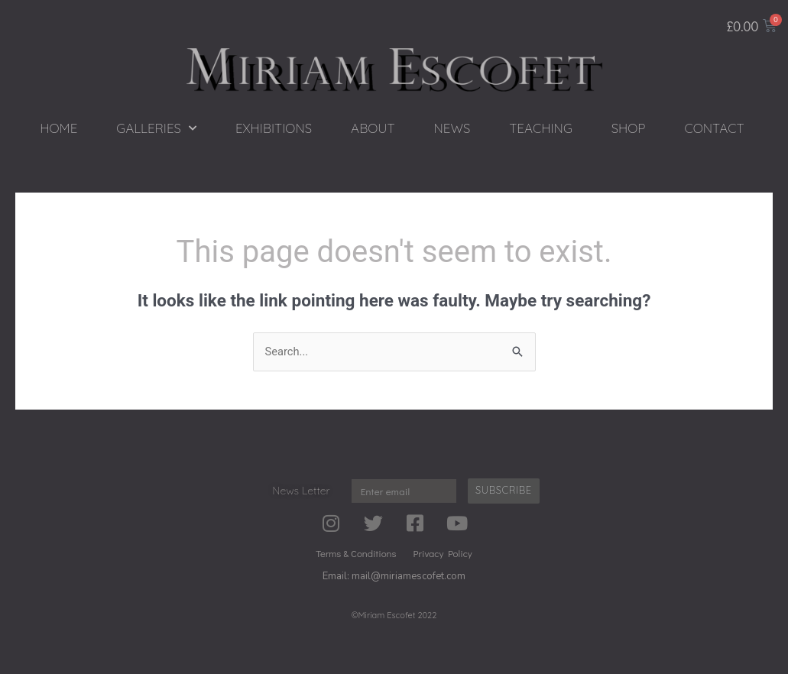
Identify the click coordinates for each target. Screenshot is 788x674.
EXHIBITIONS (273, 128)
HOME (58, 128)
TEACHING (540, 128)
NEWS (452, 128)
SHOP (628, 128)
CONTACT (714, 128)
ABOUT (372, 128)
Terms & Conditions (356, 552)
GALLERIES (156, 128)
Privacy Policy (442, 552)
